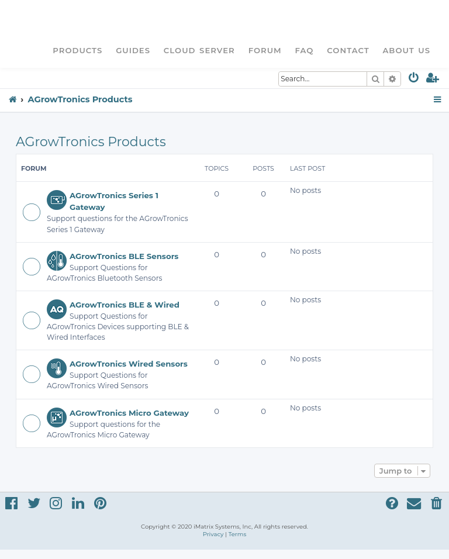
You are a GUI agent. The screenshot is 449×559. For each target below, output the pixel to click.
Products (77, 50)
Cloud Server (199, 50)
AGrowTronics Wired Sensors (129, 363)
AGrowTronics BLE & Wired (124, 304)
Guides (133, 50)
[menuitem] (414, 80)
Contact (348, 50)
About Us (406, 50)
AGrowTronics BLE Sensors (124, 256)
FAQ (304, 50)
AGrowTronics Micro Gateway (129, 412)
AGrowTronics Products (91, 142)
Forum (265, 50)
